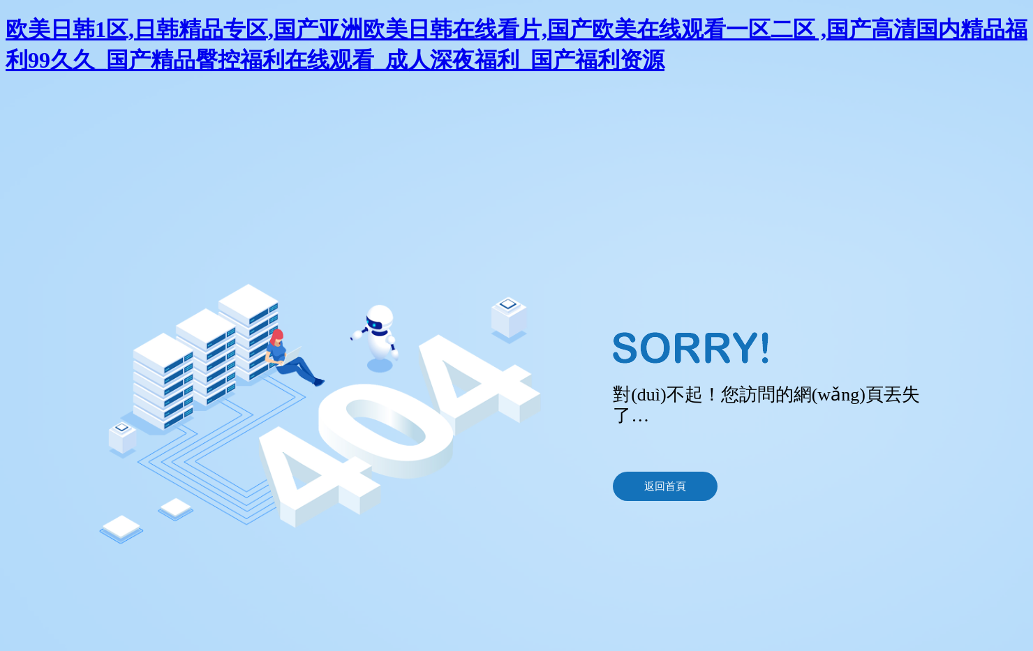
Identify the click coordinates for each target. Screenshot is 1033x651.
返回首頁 (665, 486)
